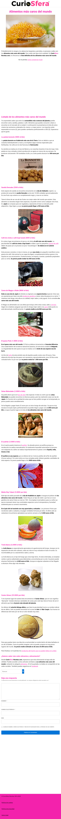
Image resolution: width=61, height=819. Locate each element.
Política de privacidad (8, 809)
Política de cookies (7, 802)
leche (10, 355)
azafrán (24, 445)
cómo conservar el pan (35, 60)
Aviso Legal (5, 815)
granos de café (53, 243)
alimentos (24, 664)
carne (46, 307)
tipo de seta (21, 395)
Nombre (4, 701)
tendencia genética (29, 296)
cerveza (53, 305)
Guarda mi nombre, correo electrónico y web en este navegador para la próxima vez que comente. (28, 726)
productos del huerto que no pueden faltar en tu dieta (39, 651)
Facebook (34, 666)
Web (2, 718)
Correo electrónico (8, 709)
